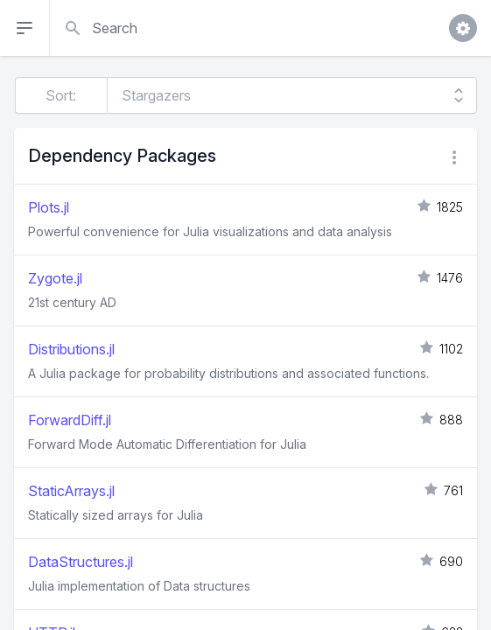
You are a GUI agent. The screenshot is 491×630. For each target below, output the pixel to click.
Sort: (61, 95)
